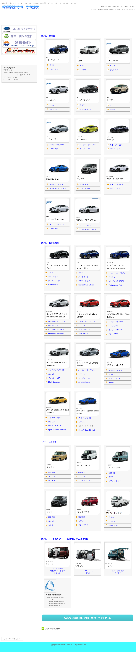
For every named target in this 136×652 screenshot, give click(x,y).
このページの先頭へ (51, 628)
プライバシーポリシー (12, 639)
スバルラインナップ (19, 29)
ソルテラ (83, 70)
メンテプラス (19, 50)
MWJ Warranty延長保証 (19, 43)
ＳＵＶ (112, 66)
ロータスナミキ (32, 8)
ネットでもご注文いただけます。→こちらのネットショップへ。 (87, 618)
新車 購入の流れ (19, 36)
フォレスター (115, 70)
